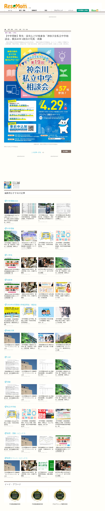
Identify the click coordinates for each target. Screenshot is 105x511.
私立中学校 (11, 407)
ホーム (10, 10)
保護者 (9, 280)
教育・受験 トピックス (16, 433)
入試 (9, 357)
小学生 (9, 255)
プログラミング (58, 10)
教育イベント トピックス (17, 458)
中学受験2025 (12, 201)
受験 (9, 382)
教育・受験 (22, 10)
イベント (70, 10)
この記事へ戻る (37, 152)
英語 (46, 10)
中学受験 (10, 228)
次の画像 (65, 151)
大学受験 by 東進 (83, 10)
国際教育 (34, 10)
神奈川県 (10, 331)
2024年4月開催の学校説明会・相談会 (22, 305)
